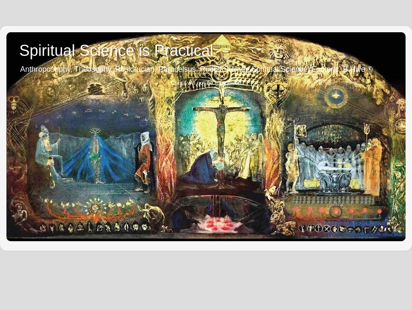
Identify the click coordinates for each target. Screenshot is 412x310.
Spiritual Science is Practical (116, 50)
